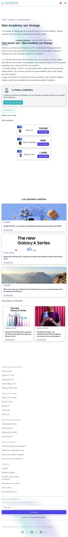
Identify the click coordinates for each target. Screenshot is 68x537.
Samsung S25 (7, 436)
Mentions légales (8, 472)
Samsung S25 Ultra (9, 432)
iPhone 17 (5, 406)
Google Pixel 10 (8, 379)
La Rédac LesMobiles (23, 40)
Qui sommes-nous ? (9, 492)
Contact (5, 468)
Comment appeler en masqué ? (14, 446)
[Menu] (65, 3)
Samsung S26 (7, 428)
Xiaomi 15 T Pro (8, 375)
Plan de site (6, 488)
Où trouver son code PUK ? (12, 459)
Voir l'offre (43, 132)
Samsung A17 (7, 371)
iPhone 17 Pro (7, 402)
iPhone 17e (6, 410)
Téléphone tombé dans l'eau (13, 450)
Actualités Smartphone (23, 19)
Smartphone (11, 19)
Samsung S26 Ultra (9, 424)
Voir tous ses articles (13, 102)
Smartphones (8, 110)
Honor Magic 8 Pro (9, 384)
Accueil (4, 19)
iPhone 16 (5, 414)
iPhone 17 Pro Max (9, 397)
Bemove (50, 527)
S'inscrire (34, 512)
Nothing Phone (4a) (9, 388)
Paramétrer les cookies (11, 483)
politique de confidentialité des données (33, 517)
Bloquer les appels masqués (13, 454)
